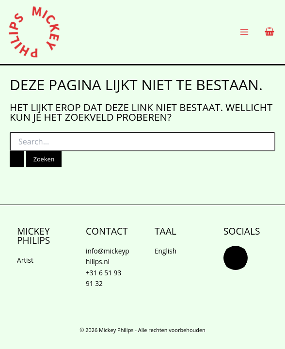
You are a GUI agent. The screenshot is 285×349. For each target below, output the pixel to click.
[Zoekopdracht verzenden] (17, 159)
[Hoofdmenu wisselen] (244, 32)
